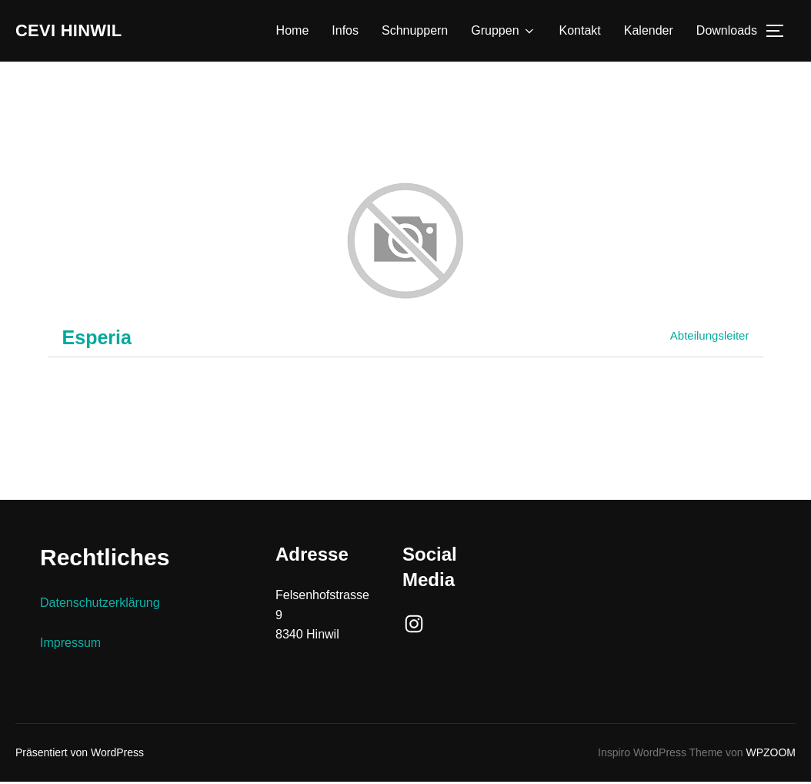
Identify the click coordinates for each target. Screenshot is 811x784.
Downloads (726, 32)
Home (292, 32)
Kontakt (580, 32)
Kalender (648, 32)
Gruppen (503, 32)
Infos (345, 32)
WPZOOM (771, 755)
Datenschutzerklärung (100, 604)
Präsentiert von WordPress (79, 755)
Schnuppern (415, 32)
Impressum (70, 644)
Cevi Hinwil (81, 31)
